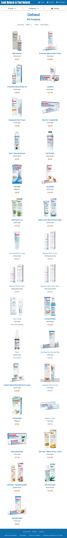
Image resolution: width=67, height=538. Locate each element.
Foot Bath (17, 187)
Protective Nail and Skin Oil (17, 87)
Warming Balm (17, 518)
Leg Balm (50, 87)
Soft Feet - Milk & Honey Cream (50, 452)
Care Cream (17, 319)
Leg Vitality (50, 187)
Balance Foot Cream (50, 253)
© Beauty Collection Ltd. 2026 (52, 535)
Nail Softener (17, 53)
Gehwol (33, 15)
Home (41, 2)
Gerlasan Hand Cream (50, 385)
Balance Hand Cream (17, 286)
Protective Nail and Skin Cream (50, 53)
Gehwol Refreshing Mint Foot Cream (17, 385)
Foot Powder (50, 153)
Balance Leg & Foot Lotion (50, 286)
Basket (55, 8)
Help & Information (11, 535)
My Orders (60, 2)
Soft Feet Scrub (17, 220)
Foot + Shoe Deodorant (17, 153)
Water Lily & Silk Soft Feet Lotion (50, 220)
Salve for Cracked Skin (50, 120)
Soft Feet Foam (50, 485)
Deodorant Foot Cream (17, 120)
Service (50, 2)
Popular (45, 24)
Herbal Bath (17, 418)
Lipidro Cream (50, 418)
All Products (33, 19)
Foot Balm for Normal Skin (50, 352)
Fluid (17, 352)
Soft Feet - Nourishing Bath (17, 485)
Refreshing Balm (17, 452)
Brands (11, 8)
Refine (29, 24)
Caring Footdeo (50, 319)
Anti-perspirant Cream (17, 253)
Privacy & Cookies (34, 535)
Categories (34, 8)
